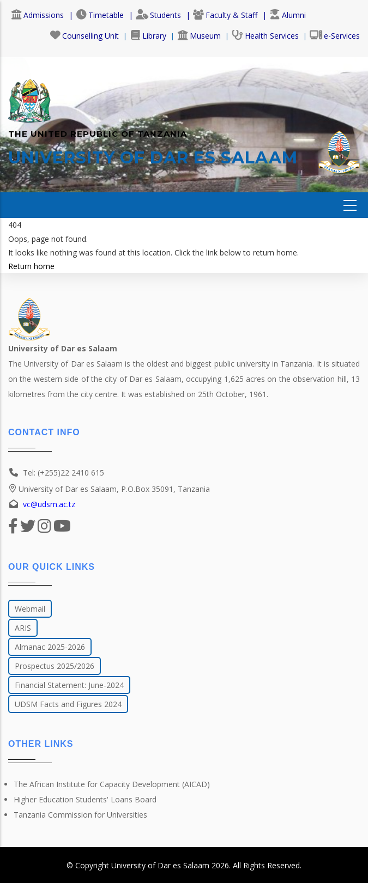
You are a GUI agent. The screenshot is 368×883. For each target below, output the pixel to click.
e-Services (335, 36)
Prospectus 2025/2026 (54, 666)
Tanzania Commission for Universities (80, 814)
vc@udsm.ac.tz (49, 504)
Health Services (265, 36)
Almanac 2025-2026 (50, 647)
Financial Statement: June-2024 (69, 685)
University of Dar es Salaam (160, 865)
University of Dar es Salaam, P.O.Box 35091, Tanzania (109, 489)
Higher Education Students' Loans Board (85, 799)
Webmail (30, 609)
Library (148, 36)
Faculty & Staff (225, 15)
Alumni (287, 15)
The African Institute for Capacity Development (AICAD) (112, 784)
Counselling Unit (84, 36)
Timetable (100, 15)
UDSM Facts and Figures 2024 (68, 704)
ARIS (23, 628)
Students (158, 15)
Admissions (37, 15)
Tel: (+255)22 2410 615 (63, 472)
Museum (199, 36)
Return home (31, 266)
